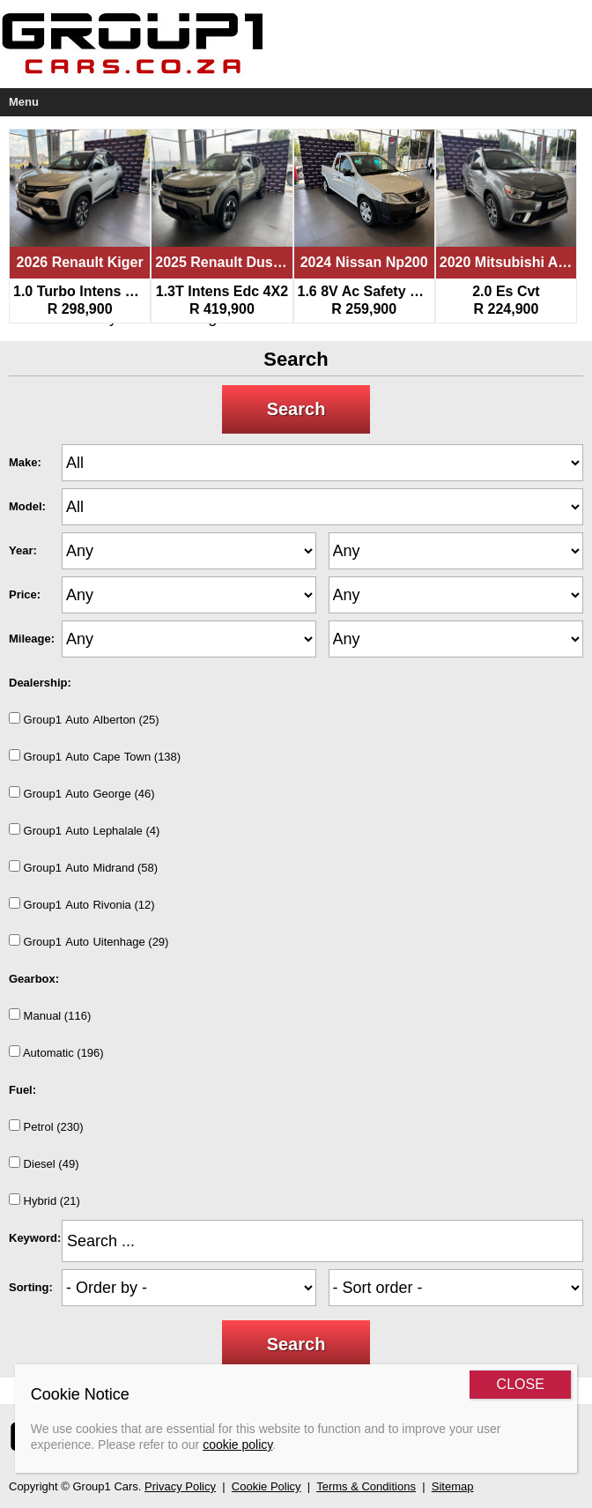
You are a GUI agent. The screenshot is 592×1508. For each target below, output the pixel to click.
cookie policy (237, 1444)
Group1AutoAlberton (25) (84, 719)
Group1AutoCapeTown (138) (95, 756)
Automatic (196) (56, 1052)
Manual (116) (50, 1015)
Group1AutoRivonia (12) (82, 904)
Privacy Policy (180, 1486)
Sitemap (453, 1486)
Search (296, 409)
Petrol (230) (46, 1126)
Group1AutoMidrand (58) (83, 867)
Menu (24, 101)
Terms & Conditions (366, 1486)
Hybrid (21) (44, 1200)
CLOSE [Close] (520, 1384)
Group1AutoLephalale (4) (84, 830)
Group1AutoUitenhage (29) (88, 941)
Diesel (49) (43, 1163)
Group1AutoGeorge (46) (82, 793)
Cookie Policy (266, 1486)
